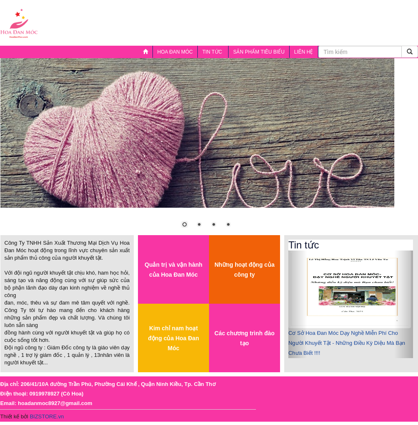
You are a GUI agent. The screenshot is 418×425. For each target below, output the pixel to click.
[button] (297, 304)
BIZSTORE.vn (47, 416)
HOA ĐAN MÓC (175, 52)
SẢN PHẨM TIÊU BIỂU (258, 52)
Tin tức (211, 53)
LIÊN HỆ (303, 52)
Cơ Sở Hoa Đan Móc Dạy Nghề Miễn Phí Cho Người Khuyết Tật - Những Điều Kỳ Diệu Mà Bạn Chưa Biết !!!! (346, 343)
